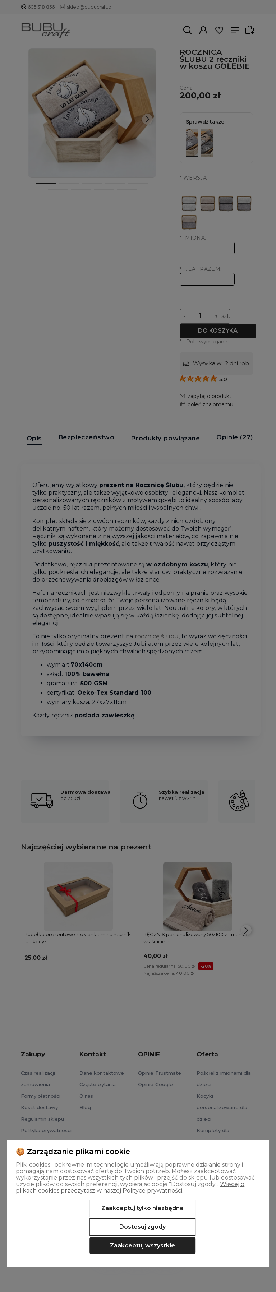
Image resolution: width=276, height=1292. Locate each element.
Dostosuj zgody (142, 1226)
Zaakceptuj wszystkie (142, 1245)
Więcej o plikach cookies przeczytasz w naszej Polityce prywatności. (130, 1187)
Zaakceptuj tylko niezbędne (142, 1208)
